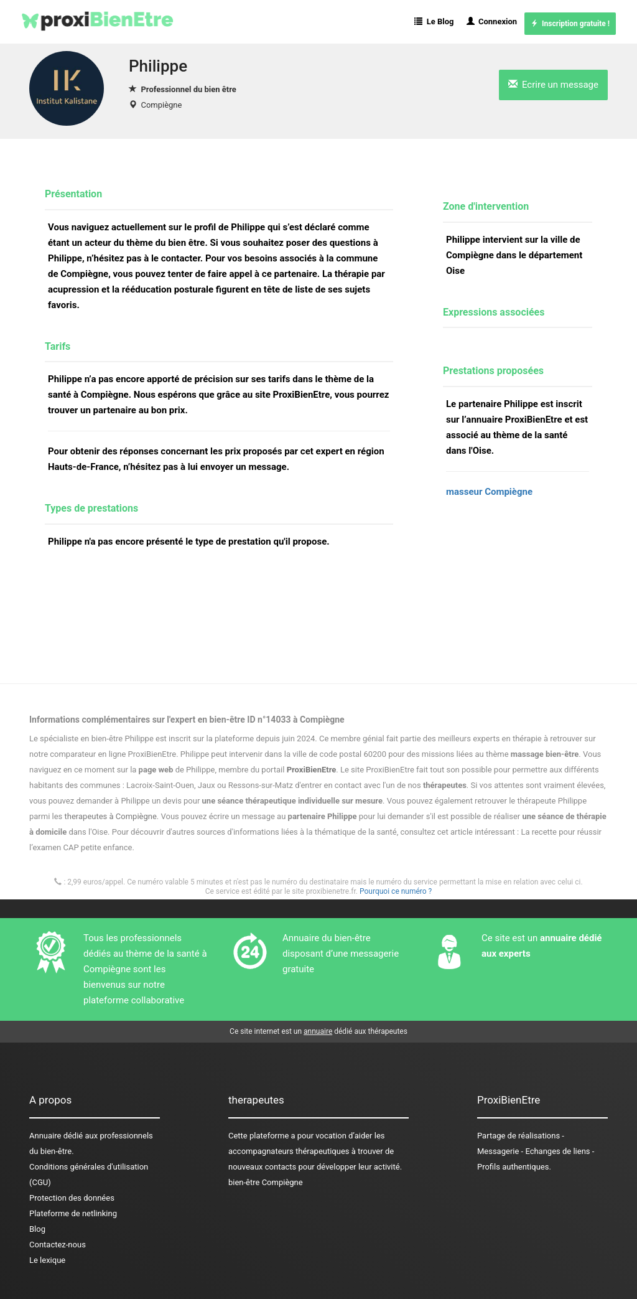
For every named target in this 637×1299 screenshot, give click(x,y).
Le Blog (433, 21)
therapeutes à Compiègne (111, 816)
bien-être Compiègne (265, 1182)
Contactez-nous (57, 1244)
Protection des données (71, 1198)
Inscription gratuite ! (570, 23)
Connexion (492, 21)
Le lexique (47, 1260)
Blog (37, 1229)
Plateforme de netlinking (73, 1213)
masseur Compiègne (489, 491)
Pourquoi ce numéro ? (396, 891)
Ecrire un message (553, 84)
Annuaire (45, 1135)
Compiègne (161, 105)
